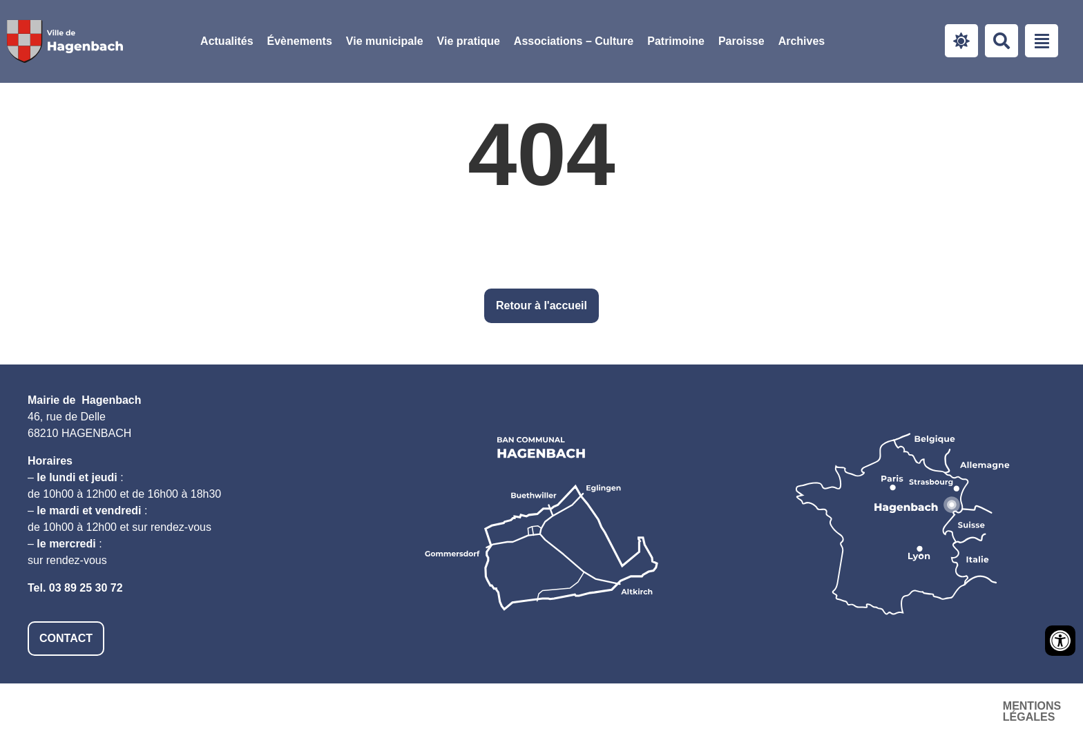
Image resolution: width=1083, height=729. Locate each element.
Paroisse (741, 41)
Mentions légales (723, 706)
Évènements (299, 41)
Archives (801, 41)
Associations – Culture (573, 41)
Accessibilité (843, 706)
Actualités (226, 41)
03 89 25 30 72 (86, 588)
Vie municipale (384, 41)
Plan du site (944, 706)
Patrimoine (676, 41)
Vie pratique (468, 41)
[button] (384, 41)
